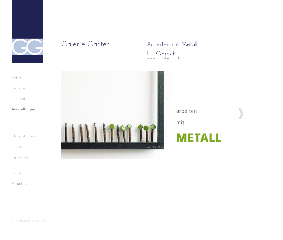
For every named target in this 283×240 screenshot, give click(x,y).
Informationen (23, 136)
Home (17, 173)
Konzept (18, 99)
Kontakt (18, 147)
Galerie (19, 88)
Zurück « (20, 184)
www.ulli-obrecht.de (164, 58)
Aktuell (18, 78)
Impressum (20, 157)
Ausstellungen (23, 109)
